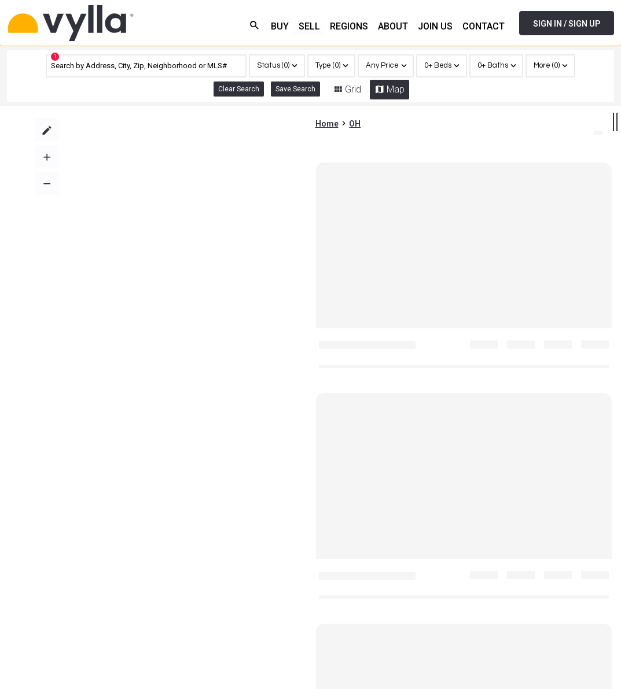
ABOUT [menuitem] (393, 26)
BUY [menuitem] (280, 26)
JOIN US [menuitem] (435, 26)
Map (396, 89)
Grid (353, 89)
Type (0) (327, 65)
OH (355, 118)
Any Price (382, 65)
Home (327, 118)
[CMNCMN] (146, 66)
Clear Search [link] (238, 89)
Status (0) (273, 65)
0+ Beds (437, 65)
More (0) (547, 65)
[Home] (108, 23)
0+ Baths (492, 65)
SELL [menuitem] (309, 26)
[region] (550, 65)
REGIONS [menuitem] (349, 26)
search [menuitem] (255, 25)
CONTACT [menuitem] (483, 26)
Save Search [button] (295, 89)
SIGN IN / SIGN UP (566, 23)
